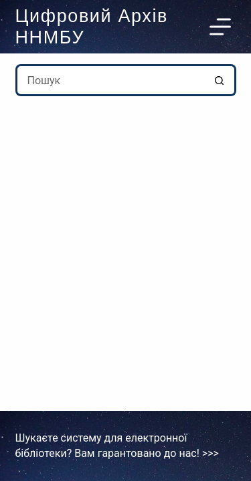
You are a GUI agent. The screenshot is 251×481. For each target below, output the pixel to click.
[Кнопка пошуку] (220, 80)
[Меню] (223, 26)
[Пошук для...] (109, 80)
